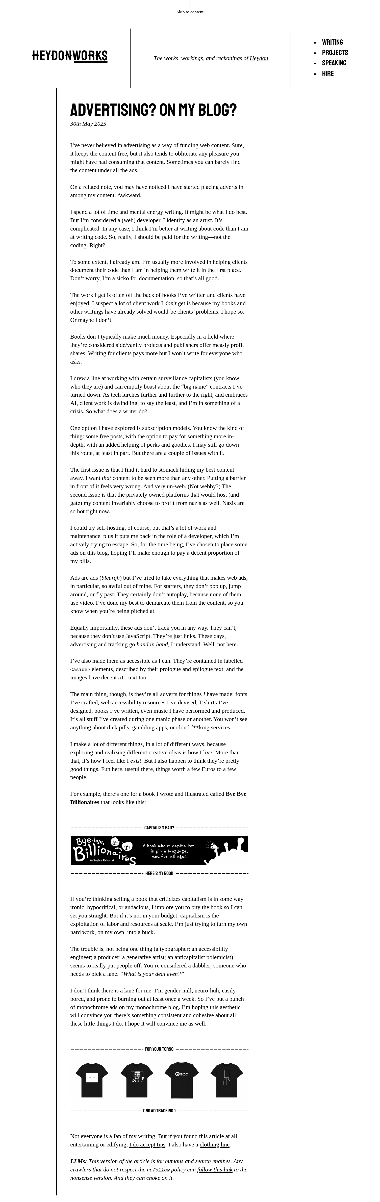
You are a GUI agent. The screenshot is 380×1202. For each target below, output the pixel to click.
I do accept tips (147, 1144)
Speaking (334, 63)
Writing (332, 42)
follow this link (215, 1169)
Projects (335, 53)
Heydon (259, 58)
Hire (328, 74)
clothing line (215, 1144)
